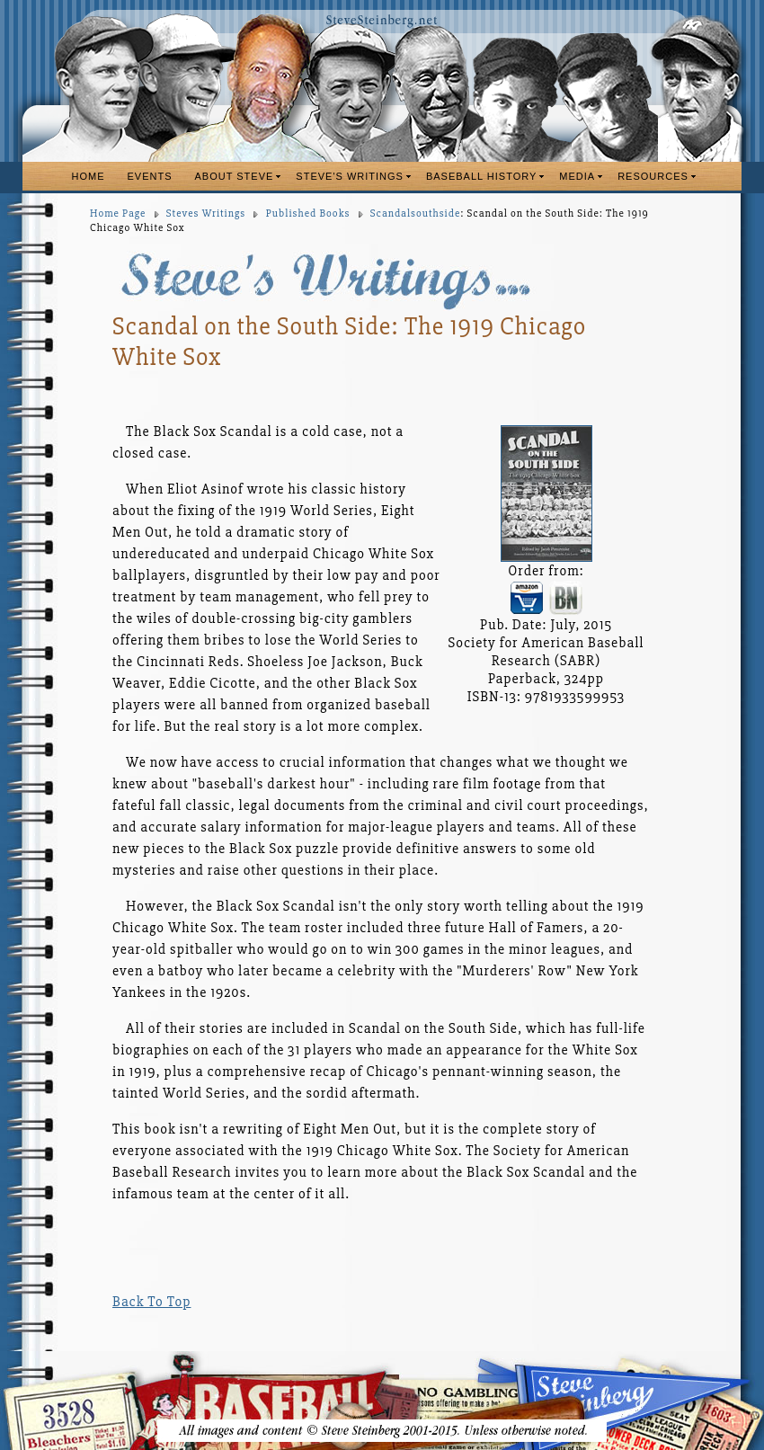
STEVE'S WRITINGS (350, 176)
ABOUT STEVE (234, 176)
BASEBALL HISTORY (481, 176)
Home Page (118, 213)
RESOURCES (652, 176)
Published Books (308, 213)
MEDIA (577, 176)
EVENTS (150, 176)
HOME (88, 176)
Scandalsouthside (415, 213)
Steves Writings (205, 213)
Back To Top (151, 1302)
